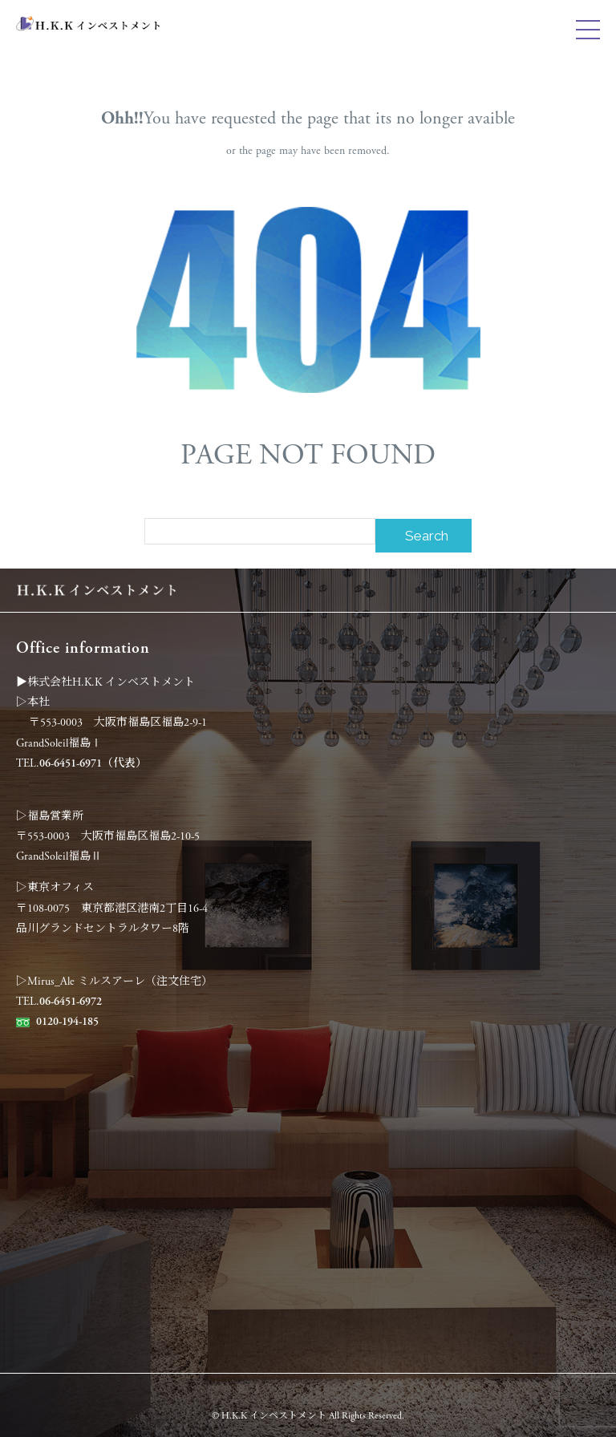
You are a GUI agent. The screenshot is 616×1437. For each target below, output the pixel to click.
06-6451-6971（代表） (93, 763)
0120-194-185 (67, 1021)
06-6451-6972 (70, 1001)
